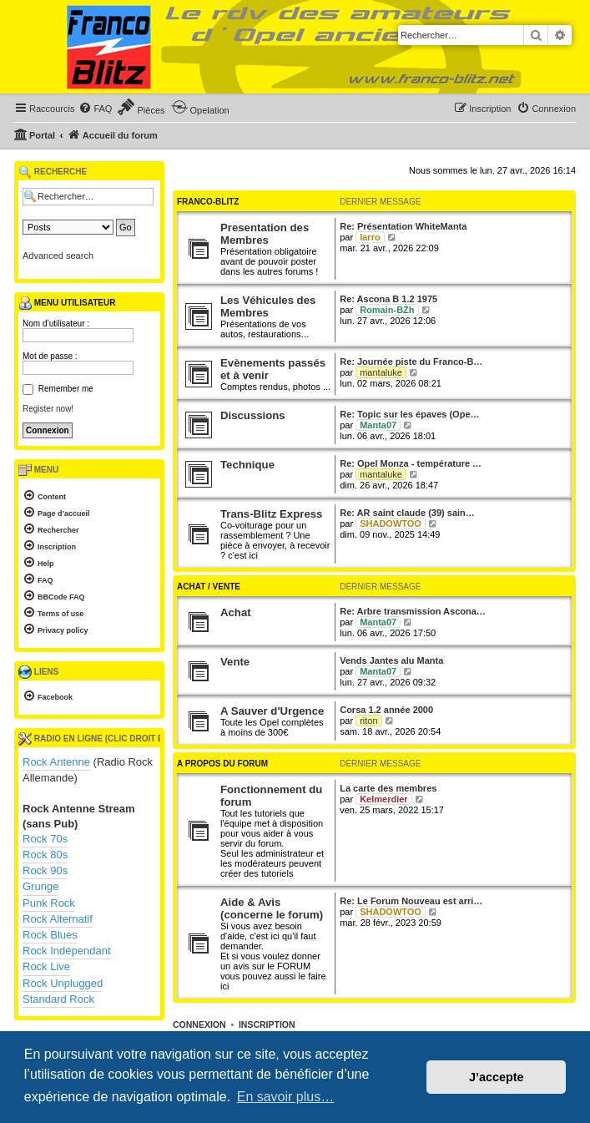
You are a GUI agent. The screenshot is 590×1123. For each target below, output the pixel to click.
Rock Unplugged (63, 983)
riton (368, 721)
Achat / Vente (208, 586)
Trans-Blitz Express (271, 514)
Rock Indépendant (67, 950)
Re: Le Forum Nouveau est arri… (411, 901)
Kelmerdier (383, 799)
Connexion (199, 1024)
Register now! (48, 408)
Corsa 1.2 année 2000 (386, 710)
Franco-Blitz (208, 201)
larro (370, 237)
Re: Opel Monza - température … (411, 463)
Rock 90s (45, 870)
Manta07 (378, 425)
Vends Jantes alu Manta (391, 660)
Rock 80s (45, 854)
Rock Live (46, 966)
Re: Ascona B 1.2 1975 (388, 299)
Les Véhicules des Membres (267, 306)
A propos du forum (222, 763)
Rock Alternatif (58, 919)
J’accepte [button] (496, 1077)
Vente (235, 661)
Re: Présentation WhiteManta (403, 226)
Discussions (252, 415)
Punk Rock (49, 903)
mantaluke (381, 372)
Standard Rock (58, 999)
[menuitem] (95, 109)
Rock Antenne (56, 762)
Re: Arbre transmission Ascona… (413, 611)
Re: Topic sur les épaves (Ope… (409, 414)
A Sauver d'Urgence (272, 711)
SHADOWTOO (390, 524)
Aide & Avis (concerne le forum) (271, 908)
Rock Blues (50, 934)
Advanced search (58, 255)
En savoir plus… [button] (286, 1097)
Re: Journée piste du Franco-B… (411, 362)
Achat (235, 612)
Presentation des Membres (264, 233)
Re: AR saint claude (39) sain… (407, 513)
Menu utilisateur (66, 303)
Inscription (267, 1024)
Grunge (40, 886)
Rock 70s (45, 838)
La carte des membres (388, 788)
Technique (247, 464)
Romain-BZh (387, 310)
